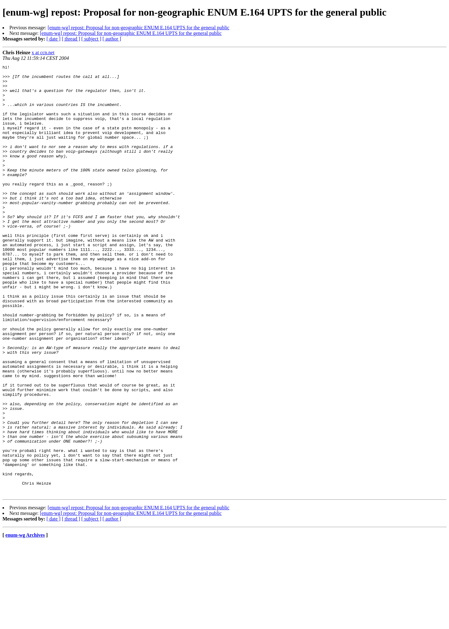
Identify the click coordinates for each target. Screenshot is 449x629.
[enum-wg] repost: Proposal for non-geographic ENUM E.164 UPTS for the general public (138, 27)
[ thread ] (71, 38)
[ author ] (112, 38)
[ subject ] (91, 38)
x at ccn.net (42, 52)
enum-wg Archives (25, 621)
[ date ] (53, 38)
